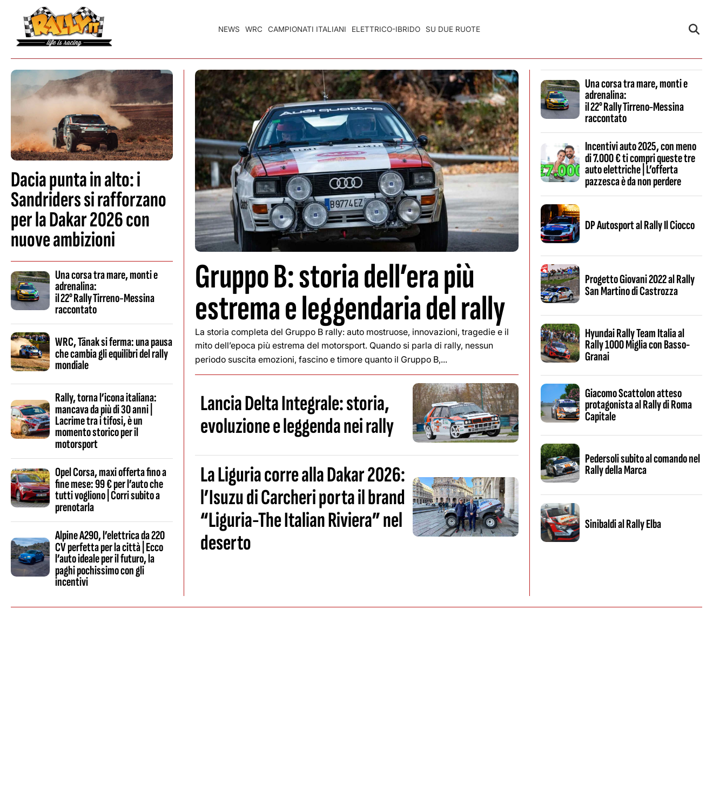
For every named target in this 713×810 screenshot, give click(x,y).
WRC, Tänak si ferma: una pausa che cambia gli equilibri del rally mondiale (113, 353)
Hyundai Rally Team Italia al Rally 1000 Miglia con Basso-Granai (637, 345)
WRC (254, 29)
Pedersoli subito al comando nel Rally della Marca (642, 464)
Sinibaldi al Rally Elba (623, 524)
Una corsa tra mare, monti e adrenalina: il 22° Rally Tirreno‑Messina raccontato (106, 292)
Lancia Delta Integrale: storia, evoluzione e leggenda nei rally (297, 415)
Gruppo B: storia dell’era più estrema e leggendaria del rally (350, 293)
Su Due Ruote (453, 29)
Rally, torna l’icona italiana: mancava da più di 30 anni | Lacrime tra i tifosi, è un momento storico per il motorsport (106, 421)
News (229, 29)
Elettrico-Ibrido (386, 29)
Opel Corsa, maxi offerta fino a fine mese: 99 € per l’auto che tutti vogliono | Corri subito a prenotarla (110, 489)
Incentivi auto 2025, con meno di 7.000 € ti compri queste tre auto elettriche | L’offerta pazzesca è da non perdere (640, 164)
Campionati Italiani (307, 29)
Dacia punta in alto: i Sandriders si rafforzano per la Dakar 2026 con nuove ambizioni (88, 210)
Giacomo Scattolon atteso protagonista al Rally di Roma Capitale (638, 405)
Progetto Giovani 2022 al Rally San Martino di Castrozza (640, 285)
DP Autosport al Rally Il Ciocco (640, 225)
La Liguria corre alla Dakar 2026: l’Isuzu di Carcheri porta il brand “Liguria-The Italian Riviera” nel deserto (302, 509)
